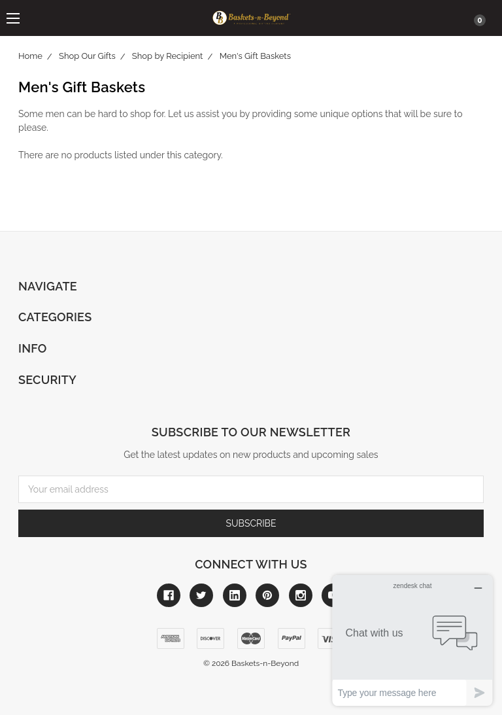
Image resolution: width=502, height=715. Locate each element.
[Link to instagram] (300, 595)
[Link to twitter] (201, 595)
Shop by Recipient (167, 56)
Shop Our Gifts (87, 56)
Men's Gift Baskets (255, 56)
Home (30, 56)
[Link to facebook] (168, 595)
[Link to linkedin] (234, 595)
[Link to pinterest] (267, 595)
